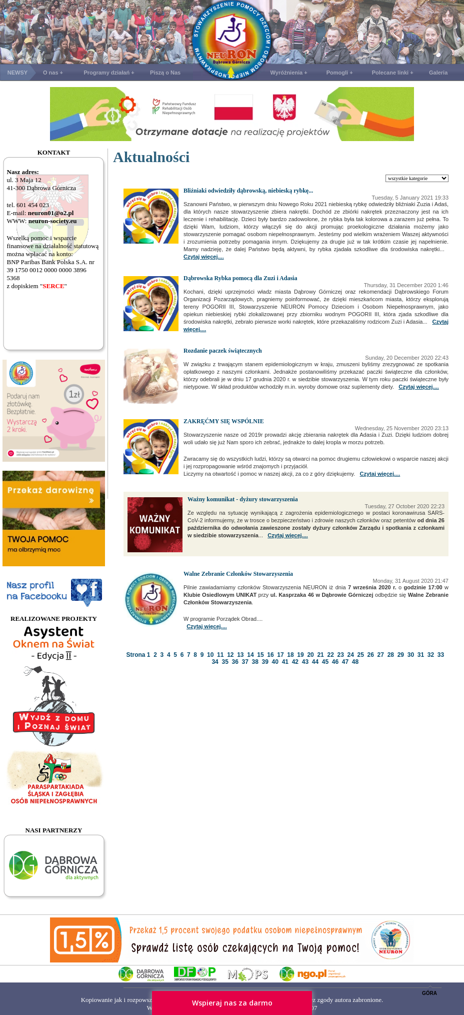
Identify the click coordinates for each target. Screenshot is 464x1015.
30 (411, 654)
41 (285, 661)
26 (371, 654)
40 (275, 661)
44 (315, 661)
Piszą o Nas (165, 73)
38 (255, 661)
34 (215, 661)
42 (295, 661)
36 (235, 661)
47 (345, 661)
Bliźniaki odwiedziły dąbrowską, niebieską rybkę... (248, 190)
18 (290, 654)
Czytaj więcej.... (204, 257)
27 (381, 654)
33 (441, 654)
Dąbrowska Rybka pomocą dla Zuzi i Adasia (240, 278)
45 (325, 661)
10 (210, 654)
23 (340, 654)
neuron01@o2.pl (51, 213)
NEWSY (18, 73)
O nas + (53, 73)
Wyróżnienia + (289, 73)
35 (225, 661)
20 (310, 654)
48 (355, 661)
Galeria (438, 73)
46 (335, 661)
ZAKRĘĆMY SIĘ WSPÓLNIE (224, 421)
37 (245, 661)
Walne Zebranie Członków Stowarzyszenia (238, 573)
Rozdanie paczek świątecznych (223, 350)
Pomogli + (339, 73)
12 (230, 654)
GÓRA (429, 993)
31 (421, 654)
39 (265, 661)
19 (300, 654)
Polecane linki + (393, 73)
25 (361, 654)
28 (391, 654)
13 (240, 654)
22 (330, 654)
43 (305, 661)
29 (401, 654)
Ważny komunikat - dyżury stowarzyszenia (243, 499)
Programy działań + (109, 73)
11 (220, 654)
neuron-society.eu (52, 221)
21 (320, 654)
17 (280, 654)
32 (431, 654)
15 (260, 654)
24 (351, 654)
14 (250, 654)
